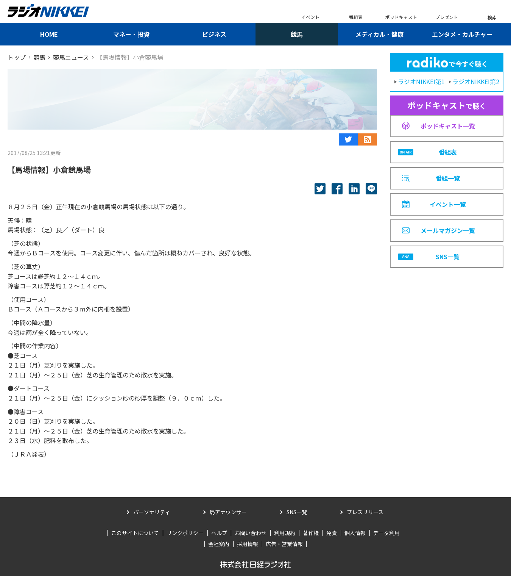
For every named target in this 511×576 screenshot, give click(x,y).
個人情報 (355, 533)
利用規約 (284, 533)
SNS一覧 (297, 512)
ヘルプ (219, 533)
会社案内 (218, 544)
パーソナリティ (151, 512)
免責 (331, 533)
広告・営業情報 (284, 544)
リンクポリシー (185, 533)
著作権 (311, 533)
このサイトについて (135, 533)
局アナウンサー (228, 512)
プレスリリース (365, 512)
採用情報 (247, 544)
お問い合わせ (250, 533)
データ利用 (386, 533)
